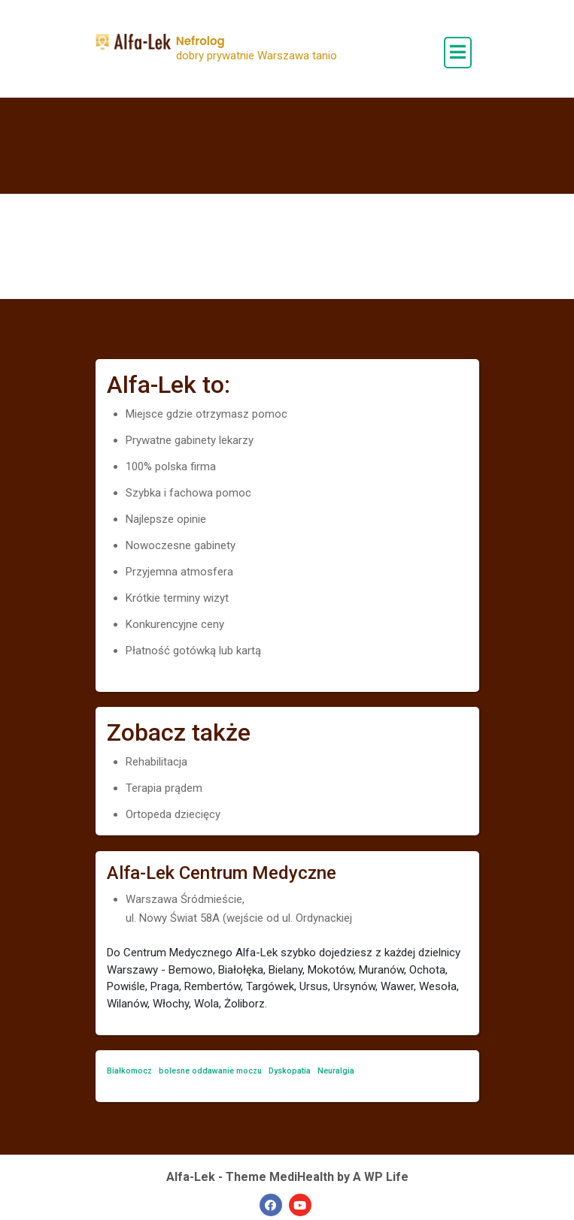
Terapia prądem (164, 788)
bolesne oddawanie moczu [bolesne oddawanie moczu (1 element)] (210, 1071)
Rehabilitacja (156, 762)
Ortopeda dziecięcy (173, 814)
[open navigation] (458, 52)
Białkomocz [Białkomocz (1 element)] (129, 1071)
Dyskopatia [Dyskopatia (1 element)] (290, 1071)
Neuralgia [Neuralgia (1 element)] (335, 1071)
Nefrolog (200, 41)
